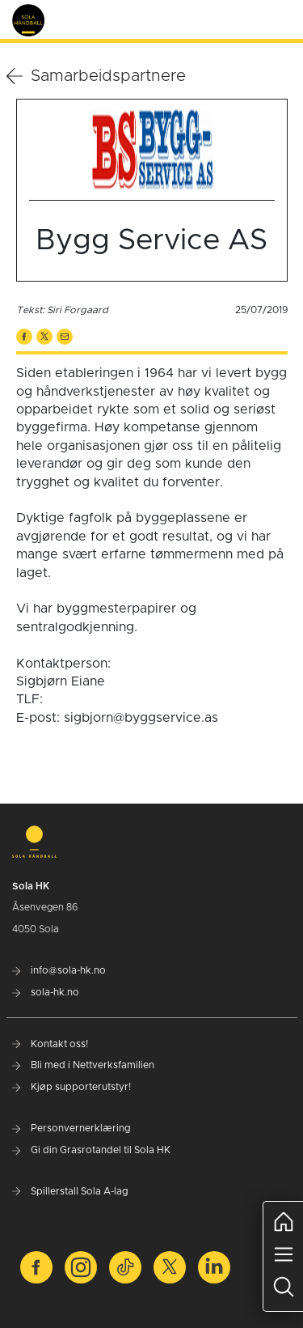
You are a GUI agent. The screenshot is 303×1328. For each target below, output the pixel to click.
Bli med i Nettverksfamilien (83, 1065)
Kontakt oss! (50, 1044)
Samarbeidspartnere (96, 76)
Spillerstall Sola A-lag (70, 1191)
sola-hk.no (45, 992)
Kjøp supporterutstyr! (71, 1087)
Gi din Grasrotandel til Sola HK (91, 1150)
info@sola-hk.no (59, 970)
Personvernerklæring (71, 1128)
